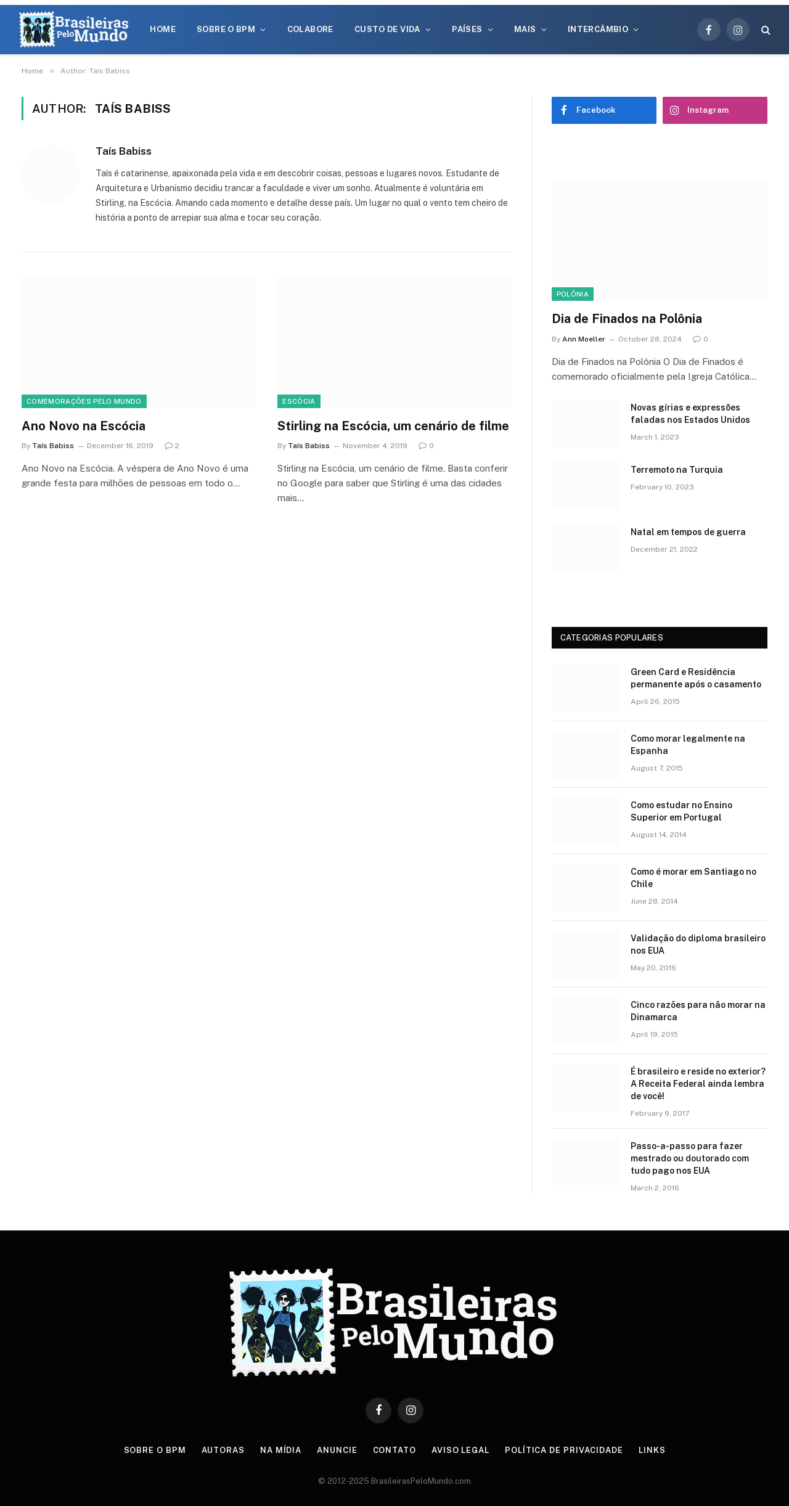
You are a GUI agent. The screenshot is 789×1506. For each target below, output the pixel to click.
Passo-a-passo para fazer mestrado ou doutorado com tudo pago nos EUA (690, 1158)
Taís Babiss (124, 151)
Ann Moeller (583, 339)
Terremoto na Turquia (677, 470)
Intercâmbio (598, 29)
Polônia (573, 294)
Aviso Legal (460, 1450)
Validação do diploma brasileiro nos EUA (698, 944)
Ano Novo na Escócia (83, 426)
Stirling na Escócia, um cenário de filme (393, 426)
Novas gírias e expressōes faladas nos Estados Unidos (690, 414)
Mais (525, 29)
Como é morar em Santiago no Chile (693, 878)
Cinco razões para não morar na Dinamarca (698, 1011)
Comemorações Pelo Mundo (84, 401)
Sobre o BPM (226, 29)
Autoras (223, 1450)
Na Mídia (280, 1450)
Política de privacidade (564, 1450)
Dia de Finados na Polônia (627, 318)
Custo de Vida (387, 29)
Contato (394, 1450)
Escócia (298, 401)
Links (652, 1450)
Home (163, 29)
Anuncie (337, 1450)
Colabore (310, 29)
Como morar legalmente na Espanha (688, 745)
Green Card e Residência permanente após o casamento (696, 678)
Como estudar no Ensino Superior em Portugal (681, 811)
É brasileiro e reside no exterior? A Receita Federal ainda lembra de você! (698, 1083)
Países (467, 29)
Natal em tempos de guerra (688, 532)
